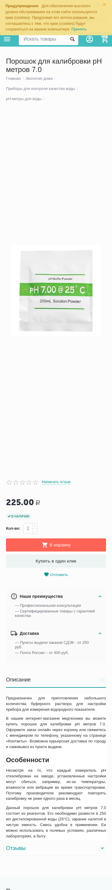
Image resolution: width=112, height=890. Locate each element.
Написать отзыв (56, 568)
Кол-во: (13, 615)
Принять (79, 29)
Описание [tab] (56, 766)
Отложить (56, 661)
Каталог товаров (7, 39)
